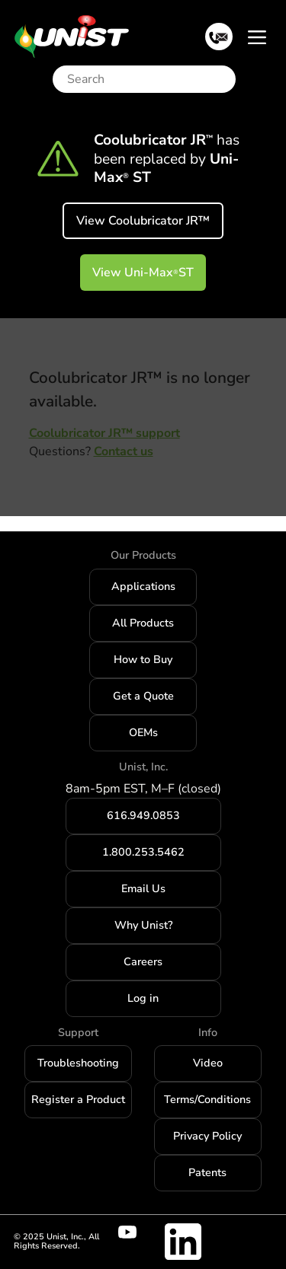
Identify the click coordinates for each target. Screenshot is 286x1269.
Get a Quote (143, 695)
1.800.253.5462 (143, 851)
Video (208, 1062)
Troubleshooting (78, 1062)
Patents (207, 1172)
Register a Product (78, 1099)
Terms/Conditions (207, 1099)
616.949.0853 (143, 815)
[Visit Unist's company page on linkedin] (183, 1241)
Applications (143, 586)
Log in (143, 998)
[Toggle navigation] (257, 36)
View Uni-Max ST (143, 272)
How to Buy (143, 659)
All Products (143, 622)
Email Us (143, 888)
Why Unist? (143, 925)
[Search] (147, 79)
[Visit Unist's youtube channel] (136, 1232)
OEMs (143, 732)
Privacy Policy (207, 1135)
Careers (143, 961)
